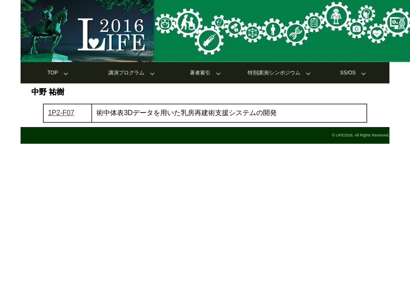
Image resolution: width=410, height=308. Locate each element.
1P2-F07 (61, 112)
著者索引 (200, 73)
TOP (53, 73)
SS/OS (348, 73)
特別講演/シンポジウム (274, 73)
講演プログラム (126, 73)
